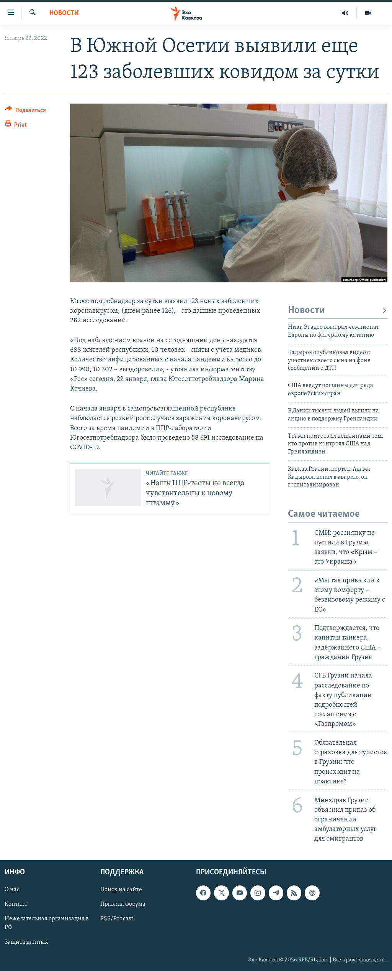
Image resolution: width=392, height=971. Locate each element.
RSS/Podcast (116, 919)
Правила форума (122, 905)
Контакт (16, 905)
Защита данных (26, 942)
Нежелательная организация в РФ (47, 923)
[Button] (25, 111)
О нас (12, 890)
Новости (64, 13)
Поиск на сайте (121, 890)
